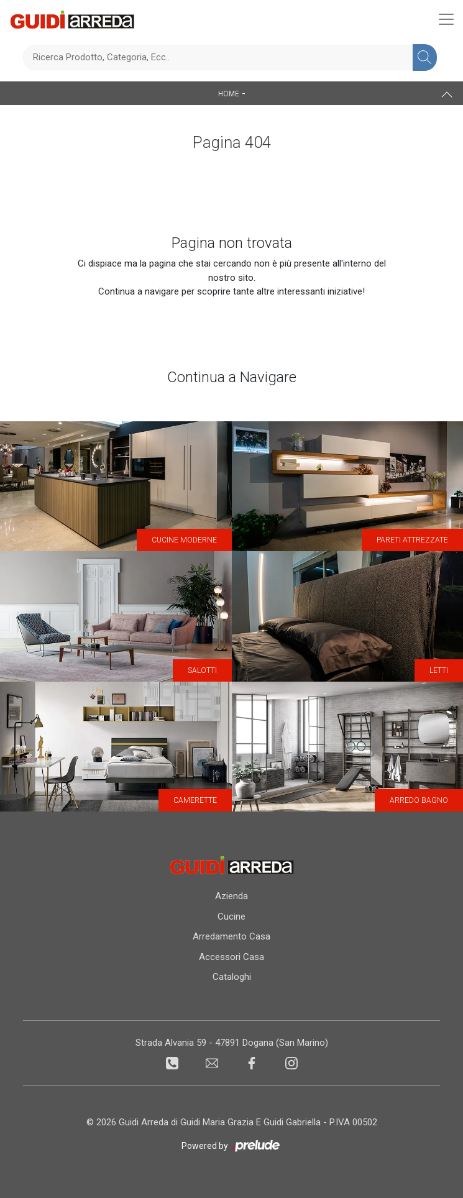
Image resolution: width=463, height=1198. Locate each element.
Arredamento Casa (231, 936)
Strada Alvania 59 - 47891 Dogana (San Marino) (231, 1042)
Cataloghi (232, 976)
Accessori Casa (231, 957)
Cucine (231, 916)
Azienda (231, 896)
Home (228, 93)
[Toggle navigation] (446, 19)
